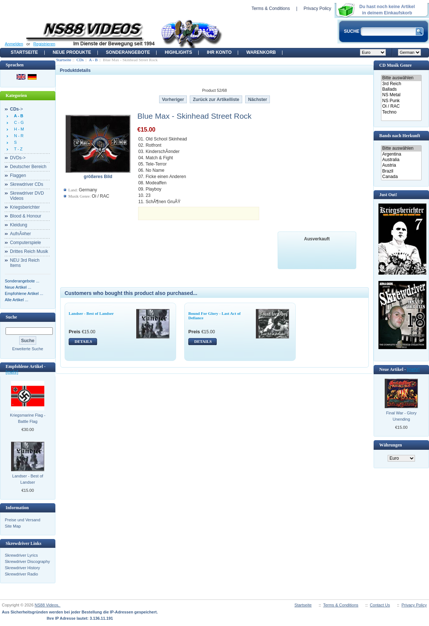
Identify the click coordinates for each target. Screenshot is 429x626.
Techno (401, 112)
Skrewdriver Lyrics (21, 555)
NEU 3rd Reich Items (25, 263)
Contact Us (380, 605)
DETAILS (83, 341)
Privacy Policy (317, 8)
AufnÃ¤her (20, 233)
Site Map (13, 526)
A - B (93, 60)
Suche (11, 317)
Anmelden (14, 44)
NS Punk (401, 101)
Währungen (390, 445)
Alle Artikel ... (16, 300)
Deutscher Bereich (28, 166)
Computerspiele (25, 242)
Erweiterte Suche (27, 349)
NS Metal (401, 95)
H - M (18, 129)
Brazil (401, 171)
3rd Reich (401, 84)
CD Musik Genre (395, 65)
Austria (401, 165)
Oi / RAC (401, 106)
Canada (401, 177)
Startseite (24, 52)
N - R (18, 135)
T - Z (17, 149)
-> (16, 109)
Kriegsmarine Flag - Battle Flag (27, 418)
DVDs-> (17, 157)
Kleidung (18, 224)
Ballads (401, 89)
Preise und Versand (22, 520)
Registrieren (44, 44)
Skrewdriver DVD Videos (27, 196)
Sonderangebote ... (22, 281)
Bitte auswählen (401, 78)
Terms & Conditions (270, 8)
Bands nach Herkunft (399, 135)
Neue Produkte (72, 52)
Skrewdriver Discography (27, 561)
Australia (401, 160)
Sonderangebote (128, 52)
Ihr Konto (219, 52)
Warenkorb (261, 52)
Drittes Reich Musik (29, 251)
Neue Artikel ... (18, 287)
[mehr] (12, 372)
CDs (80, 60)
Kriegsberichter (25, 207)
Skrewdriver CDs (26, 184)
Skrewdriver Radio (21, 574)
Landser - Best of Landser (27, 479)
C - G (18, 122)
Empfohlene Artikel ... (24, 293)
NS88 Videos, (48, 605)
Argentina (401, 154)
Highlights (178, 52)
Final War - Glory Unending (401, 416)
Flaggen (18, 175)
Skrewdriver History (22, 568)
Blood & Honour (25, 216)
